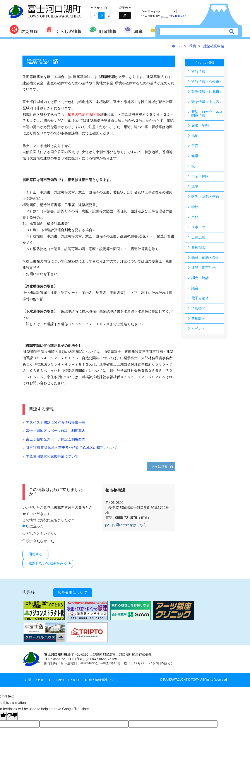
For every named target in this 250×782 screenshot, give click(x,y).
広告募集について (75, 590)
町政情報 (102, 29)
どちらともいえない (42, 533)
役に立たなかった (40, 541)
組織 (133, 29)
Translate (174, 16)
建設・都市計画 (203, 269)
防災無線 (24, 29)
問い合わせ (36, 676)
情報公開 (198, 310)
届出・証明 (200, 126)
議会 (194, 289)
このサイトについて (66, 676)
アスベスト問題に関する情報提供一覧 (55, 422)
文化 (194, 218)
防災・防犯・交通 (205, 197)
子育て (196, 146)
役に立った (35, 526)
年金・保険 (200, 177)
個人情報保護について (104, 676)
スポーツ (198, 228)
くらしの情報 (63, 29)
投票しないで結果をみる (49, 563)
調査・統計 (200, 279)
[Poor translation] (12, 713)
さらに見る (159, 466)
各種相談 (198, 249)
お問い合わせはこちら (129, 525)
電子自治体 (200, 300)
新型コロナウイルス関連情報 (207, 113)
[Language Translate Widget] (158, 11)
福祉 (194, 136)
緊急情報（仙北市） (207, 91)
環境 (194, 187)
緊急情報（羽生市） (207, 81)
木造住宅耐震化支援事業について (52, 456)
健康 (194, 156)
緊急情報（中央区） (207, 102)
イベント (198, 330)
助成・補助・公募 (205, 259)
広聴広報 (198, 238)
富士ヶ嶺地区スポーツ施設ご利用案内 (55, 431)
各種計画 (198, 320)
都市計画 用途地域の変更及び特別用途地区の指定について (72, 448)
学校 (194, 208)
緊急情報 (198, 71)
